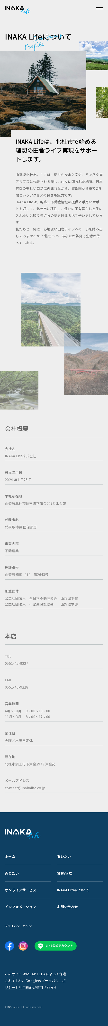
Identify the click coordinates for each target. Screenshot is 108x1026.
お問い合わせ (67, 906)
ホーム (10, 856)
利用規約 (26, 987)
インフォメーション (20, 906)
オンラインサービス (20, 889)
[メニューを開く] (99, 8)
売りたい (12, 873)
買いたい (64, 856)
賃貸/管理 (64, 873)
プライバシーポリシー (20, 926)
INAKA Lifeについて (73, 889)
